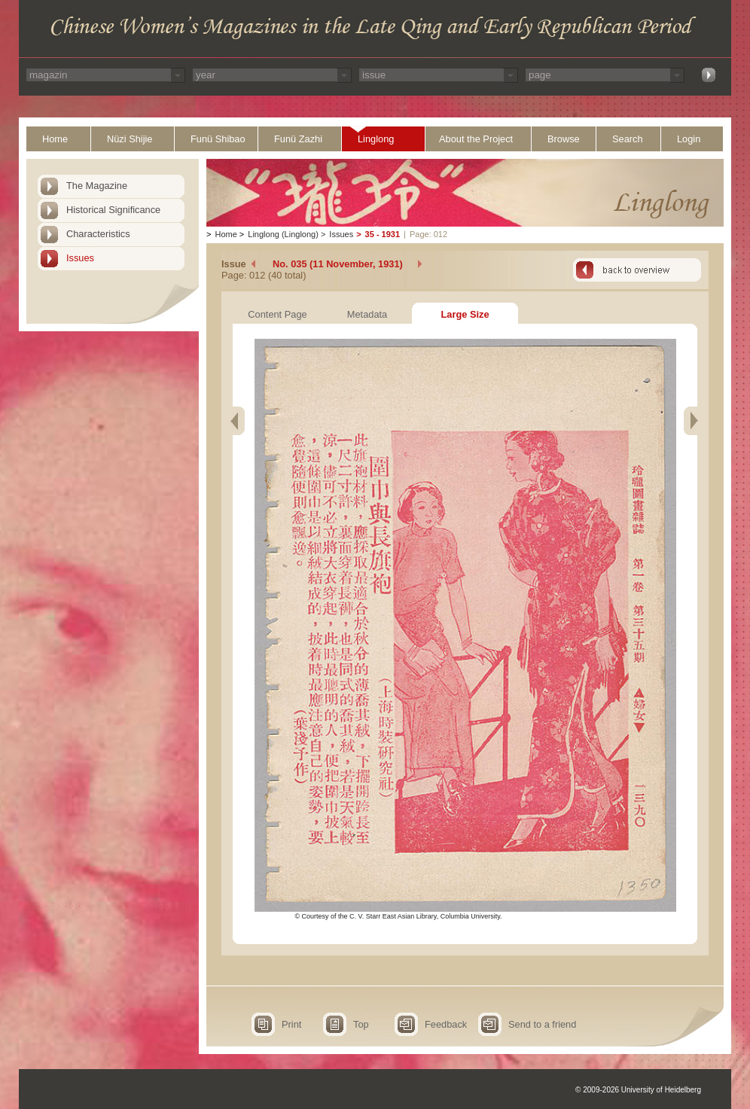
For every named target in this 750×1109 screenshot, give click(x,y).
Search (627, 139)
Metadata (367, 314)
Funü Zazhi (298, 139)
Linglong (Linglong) (283, 234)
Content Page (277, 314)
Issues (80, 258)
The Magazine (96, 185)
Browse (563, 139)
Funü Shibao (218, 139)
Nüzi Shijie (129, 139)
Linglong (376, 139)
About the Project (476, 139)
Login (688, 139)
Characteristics (98, 233)
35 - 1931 (382, 234)
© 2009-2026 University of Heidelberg (638, 1090)
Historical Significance (113, 209)
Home (55, 139)
